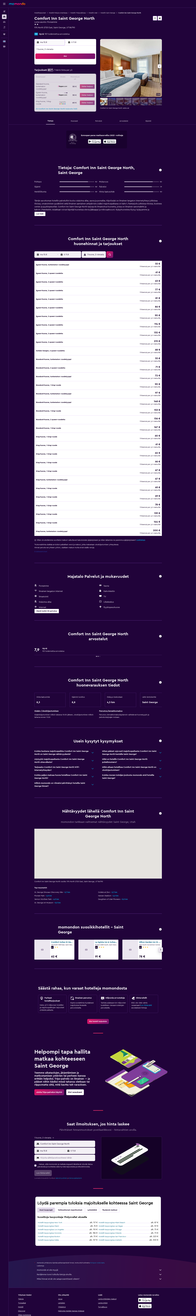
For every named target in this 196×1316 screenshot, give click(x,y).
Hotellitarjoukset (44, 13)
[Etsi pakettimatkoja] (4, 27)
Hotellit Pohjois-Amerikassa (62, 13)
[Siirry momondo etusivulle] (17, 3)
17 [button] (58, 84)
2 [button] (93, 66)
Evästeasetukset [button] (45, 524)
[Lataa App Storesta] (113, 142)
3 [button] (57, 72)
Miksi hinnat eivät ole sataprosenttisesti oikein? (103, 1251)
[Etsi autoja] (4, 21)
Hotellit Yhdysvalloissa (82, 13)
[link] (102, 994)
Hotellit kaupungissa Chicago (114, 1202)
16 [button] (94, 78)
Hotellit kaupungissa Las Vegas (115, 1199)
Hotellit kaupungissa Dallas (52, 1213)
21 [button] (82, 84)
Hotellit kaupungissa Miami (52, 1199)
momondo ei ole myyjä (103, 1242)
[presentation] (113, 141)
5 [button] (69, 72)
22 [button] (88, 84)
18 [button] (64, 84)
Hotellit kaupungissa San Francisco (116, 1209)
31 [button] (58, 95)
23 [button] (94, 84)
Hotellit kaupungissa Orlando (114, 1206)
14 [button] (82, 78)
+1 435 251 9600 (46, 31)
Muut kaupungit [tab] (50, 1182)
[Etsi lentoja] (4, 11)
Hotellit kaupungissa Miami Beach (116, 1195)
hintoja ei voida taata (101, 1235)
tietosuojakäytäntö (79, 1150)
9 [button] (93, 72)
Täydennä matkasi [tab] (114, 1182)
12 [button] (70, 78)
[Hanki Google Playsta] (98, 142)
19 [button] (70, 84)
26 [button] (70, 90)
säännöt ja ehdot (65, 1150)
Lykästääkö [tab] (96, 1182)
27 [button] (76, 90)
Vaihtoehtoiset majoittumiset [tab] (74, 1182)
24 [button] (58, 90)
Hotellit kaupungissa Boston (53, 1209)
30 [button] (94, 90)
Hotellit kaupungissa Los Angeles (55, 1202)
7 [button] (81, 72)
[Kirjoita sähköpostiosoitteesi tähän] (71, 1130)
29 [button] (88, 90)
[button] (4, 4)
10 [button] (58, 78)
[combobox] (71, 1116)
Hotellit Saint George (112, 13)
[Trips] (4, 34)
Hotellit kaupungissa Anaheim (114, 1213)
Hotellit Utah (97, 13)
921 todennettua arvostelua (61, 34)
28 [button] (82, 90)
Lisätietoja (145, 513)
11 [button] (64, 78)
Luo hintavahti (150, 978)
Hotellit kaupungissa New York (54, 1195)
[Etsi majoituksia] (4, 16)
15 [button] (88, 78)
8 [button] (87, 72)
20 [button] (76, 84)
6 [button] (75, 72)
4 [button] (63, 72)
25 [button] (64, 90)
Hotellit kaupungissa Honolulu (54, 1206)
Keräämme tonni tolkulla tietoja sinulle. (103, 1247)
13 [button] (76, 78)
